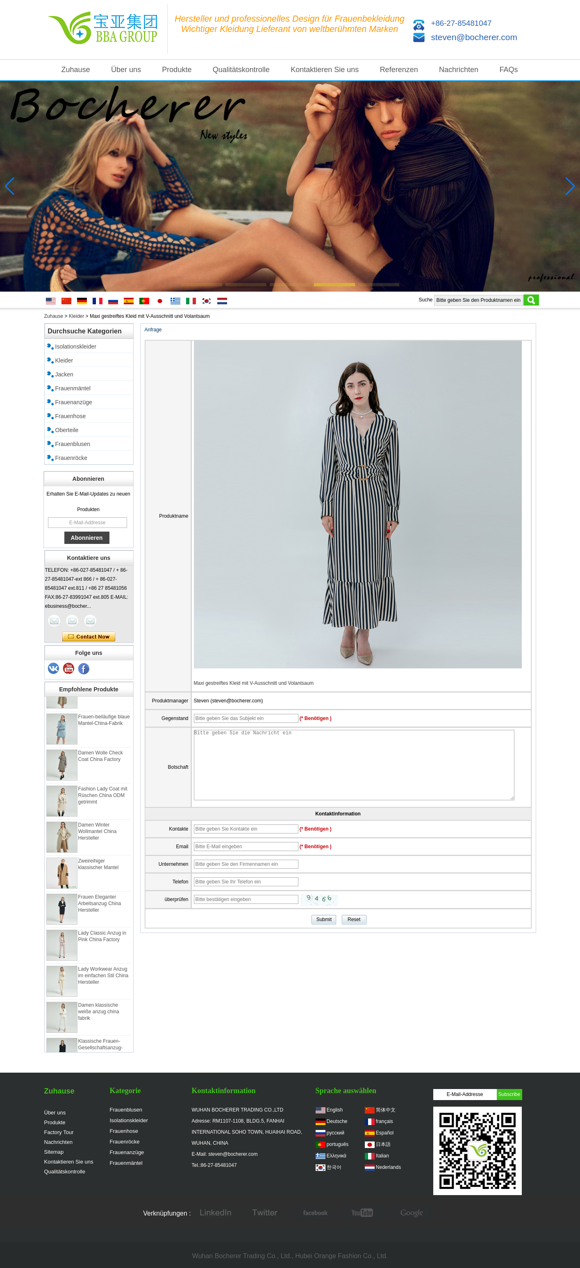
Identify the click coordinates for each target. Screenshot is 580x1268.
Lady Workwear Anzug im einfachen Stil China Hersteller (103, 977)
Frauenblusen (73, 444)
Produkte (176, 70)
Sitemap (54, 1152)
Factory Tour (59, 1132)
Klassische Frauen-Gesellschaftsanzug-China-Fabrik (100, 1049)
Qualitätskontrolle (241, 70)
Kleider (76, 316)
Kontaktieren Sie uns (325, 70)
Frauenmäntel (73, 388)
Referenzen (399, 70)
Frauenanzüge (73, 402)
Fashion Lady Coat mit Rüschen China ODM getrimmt (102, 797)
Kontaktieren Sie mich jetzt (88, 637)
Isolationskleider (75, 346)
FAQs (508, 70)
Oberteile (67, 430)
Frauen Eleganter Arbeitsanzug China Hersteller (99, 905)
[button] (201, 284)
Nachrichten (458, 70)
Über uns (126, 70)
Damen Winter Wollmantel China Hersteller (97, 833)
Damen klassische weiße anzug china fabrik (98, 1013)
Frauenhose (70, 416)
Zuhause (75, 70)
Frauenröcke (71, 458)
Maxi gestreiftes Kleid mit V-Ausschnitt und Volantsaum (254, 683)
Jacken (64, 374)
